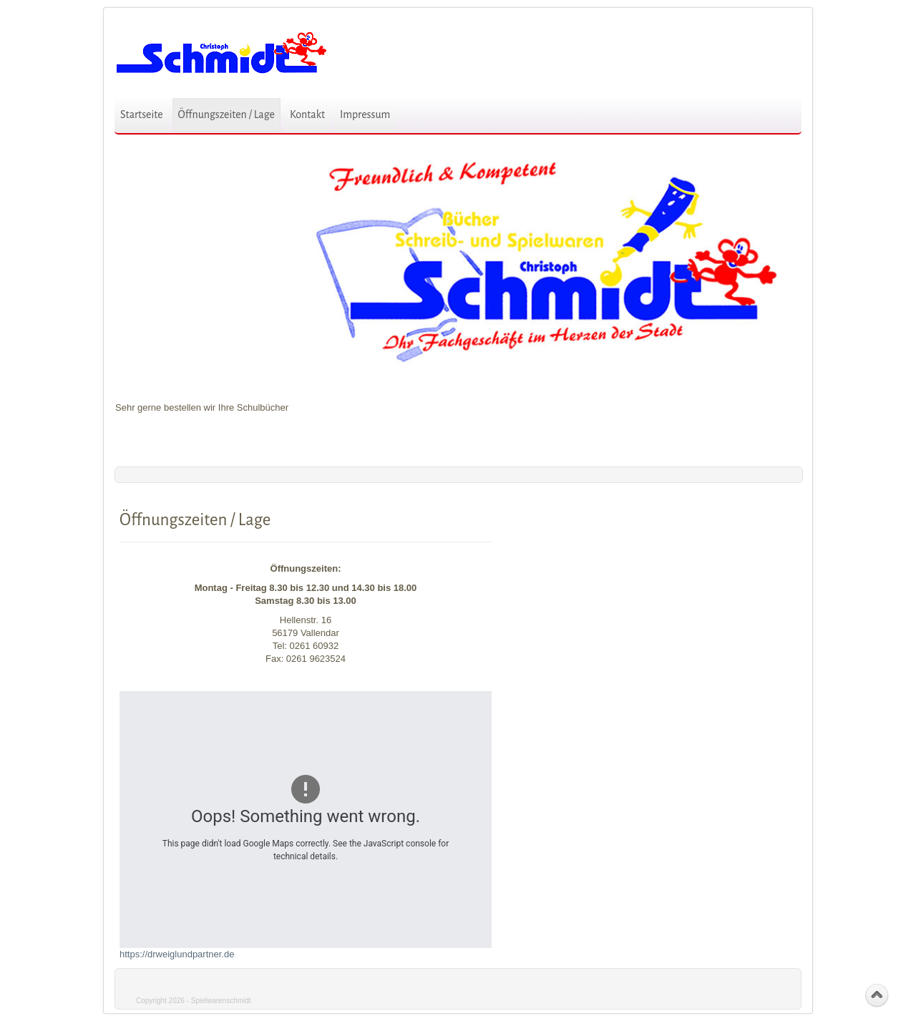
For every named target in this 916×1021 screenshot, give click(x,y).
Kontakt (307, 114)
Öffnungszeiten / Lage (226, 114)
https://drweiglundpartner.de (177, 954)
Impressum (365, 114)
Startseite (141, 114)
